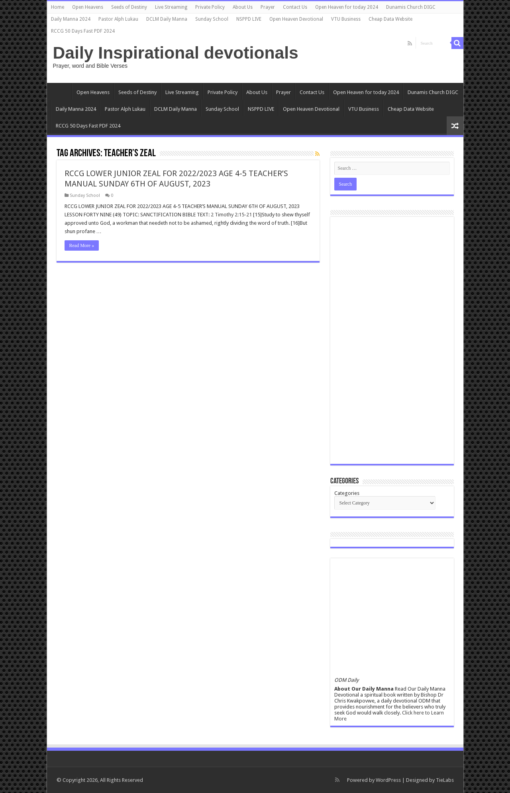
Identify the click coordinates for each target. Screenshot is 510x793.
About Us (243, 7)
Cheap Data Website (390, 19)
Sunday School (211, 19)
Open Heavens (87, 7)
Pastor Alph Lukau (118, 19)
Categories (346, 493)
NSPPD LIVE (248, 19)
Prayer (268, 7)
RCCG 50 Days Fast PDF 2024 (83, 31)
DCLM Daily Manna (166, 19)
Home (57, 7)
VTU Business (346, 19)
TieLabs (445, 780)
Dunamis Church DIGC (410, 7)
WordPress (388, 780)
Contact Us (295, 7)
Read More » (81, 245)
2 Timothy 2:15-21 (231, 215)
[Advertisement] (392, 340)
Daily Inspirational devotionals (175, 52)
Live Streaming (171, 7)
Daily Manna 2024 (70, 19)
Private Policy (210, 7)
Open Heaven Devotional (296, 19)
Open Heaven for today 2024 (346, 7)
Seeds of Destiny (129, 7)
